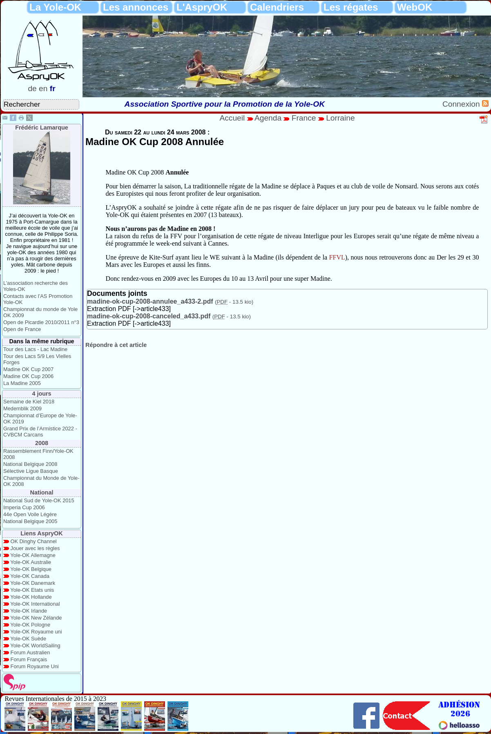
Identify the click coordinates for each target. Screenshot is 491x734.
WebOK (414, 7)
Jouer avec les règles (35, 548)
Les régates (351, 7)
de (32, 88)
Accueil (232, 118)
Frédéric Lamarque (41, 127)
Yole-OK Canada (29, 576)
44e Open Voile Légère (30, 514)
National (42, 492)
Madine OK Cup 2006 (28, 376)
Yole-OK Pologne (30, 625)
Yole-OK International (35, 604)
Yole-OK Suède (28, 639)
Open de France (22, 329)
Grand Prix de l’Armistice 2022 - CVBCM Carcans (40, 431)
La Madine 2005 (22, 383)
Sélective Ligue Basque (30, 471)
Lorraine (340, 118)
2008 (41, 443)
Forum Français (29, 659)
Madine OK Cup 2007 (28, 369)
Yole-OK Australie (30, 562)
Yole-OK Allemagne (33, 555)
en (43, 88)
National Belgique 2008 (30, 464)
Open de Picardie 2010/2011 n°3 (41, 322)
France (304, 118)
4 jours (41, 393)
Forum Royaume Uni (35, 666)
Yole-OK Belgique (30, 569)
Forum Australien (30, 652)
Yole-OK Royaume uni (36, 632)
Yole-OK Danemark (32, 583)
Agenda (269, 118)
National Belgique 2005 (30, 521)
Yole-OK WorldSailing (35, 645)
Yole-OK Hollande (30, 597)
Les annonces (135, 7)
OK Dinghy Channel (34, 541)
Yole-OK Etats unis (32, 590)
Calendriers (277, 7)
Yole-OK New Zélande (36, 618)
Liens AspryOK (41, 533)
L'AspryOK (201, 7)
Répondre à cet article (116, 345)
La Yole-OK (55, 7)
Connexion (462, 104)
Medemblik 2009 (22, 408)
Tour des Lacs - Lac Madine (35, 349)
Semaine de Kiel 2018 (28, 401)
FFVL (337, 257)
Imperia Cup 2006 (24, 507)
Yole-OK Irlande (28, 611)
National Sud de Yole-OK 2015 (38, 500)
